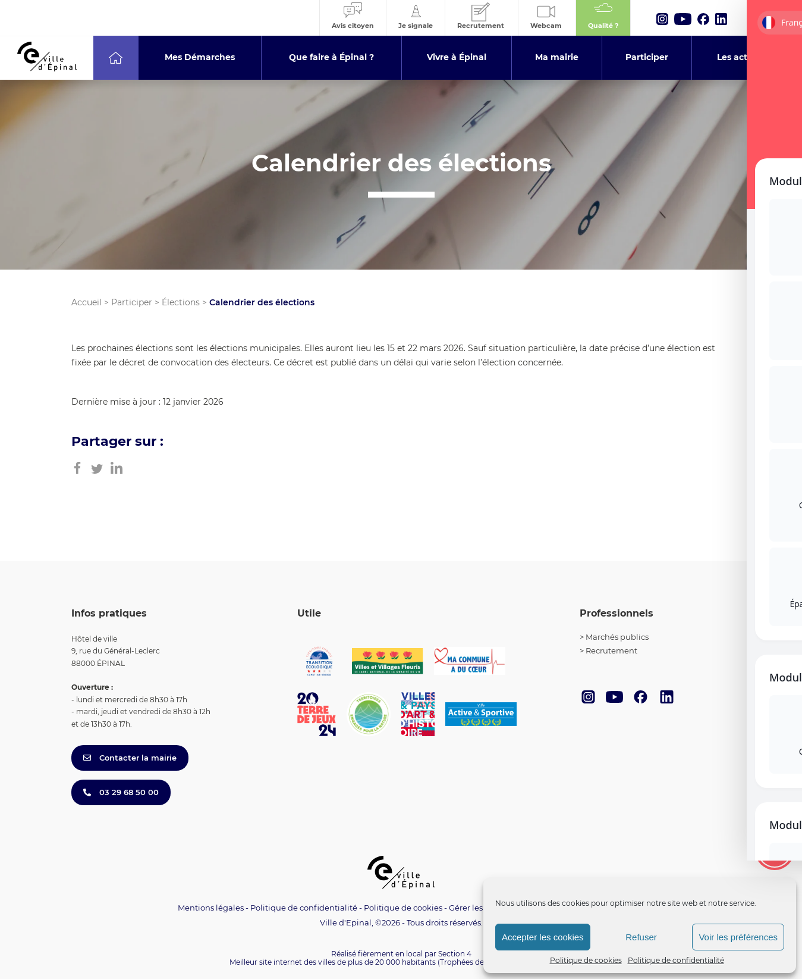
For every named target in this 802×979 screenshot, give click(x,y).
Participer (131, 302)
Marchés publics (617, 637)
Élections (181, 302)
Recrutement (611, 650)
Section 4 (454, 953)
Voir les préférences (738, 937)
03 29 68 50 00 (121, 792)
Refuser (641, 937)
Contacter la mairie (130, 757)
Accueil (86, 302)
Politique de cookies (586, 960)
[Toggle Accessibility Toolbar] (774, 850)
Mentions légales (211, 907)
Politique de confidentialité (676, 960)
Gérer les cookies (481, 907)
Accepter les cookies (543, 937)
